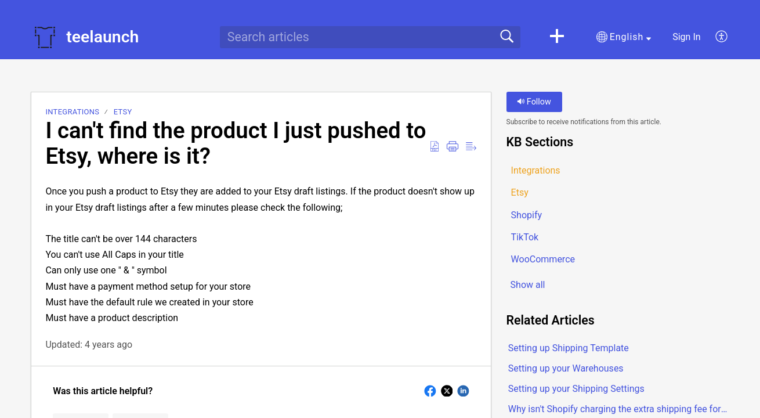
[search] (370, 37)
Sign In (686, 36)
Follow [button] (534, 102)
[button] (557, 37)
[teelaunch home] (45, 37)
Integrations (72, 111)
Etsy (123, 111)
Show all (528, 285)
